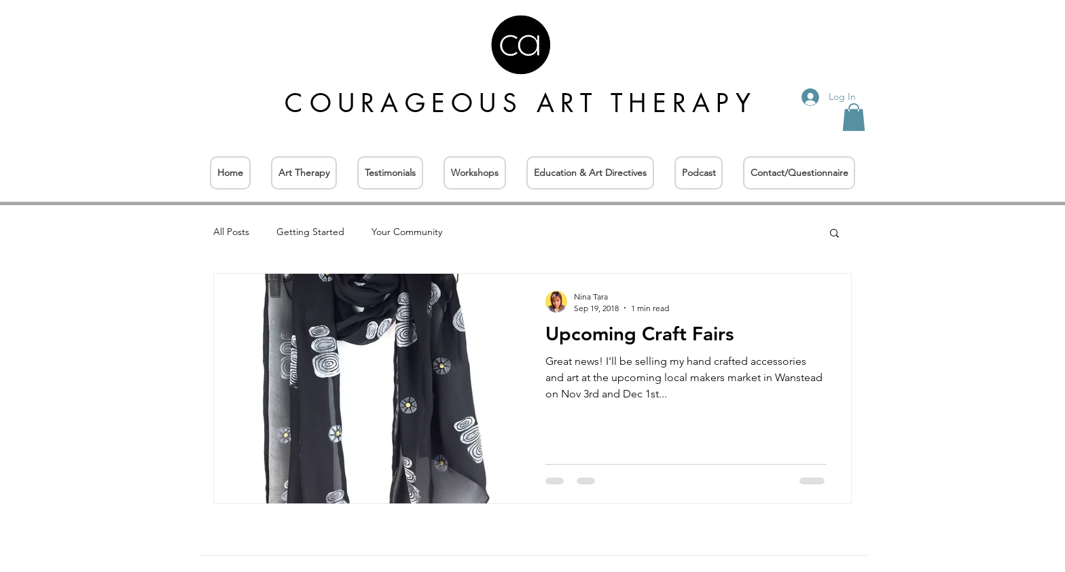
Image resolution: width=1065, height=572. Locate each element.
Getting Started (310, 232)
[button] (853, 117)
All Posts (231, 232)
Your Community (407, 232)
